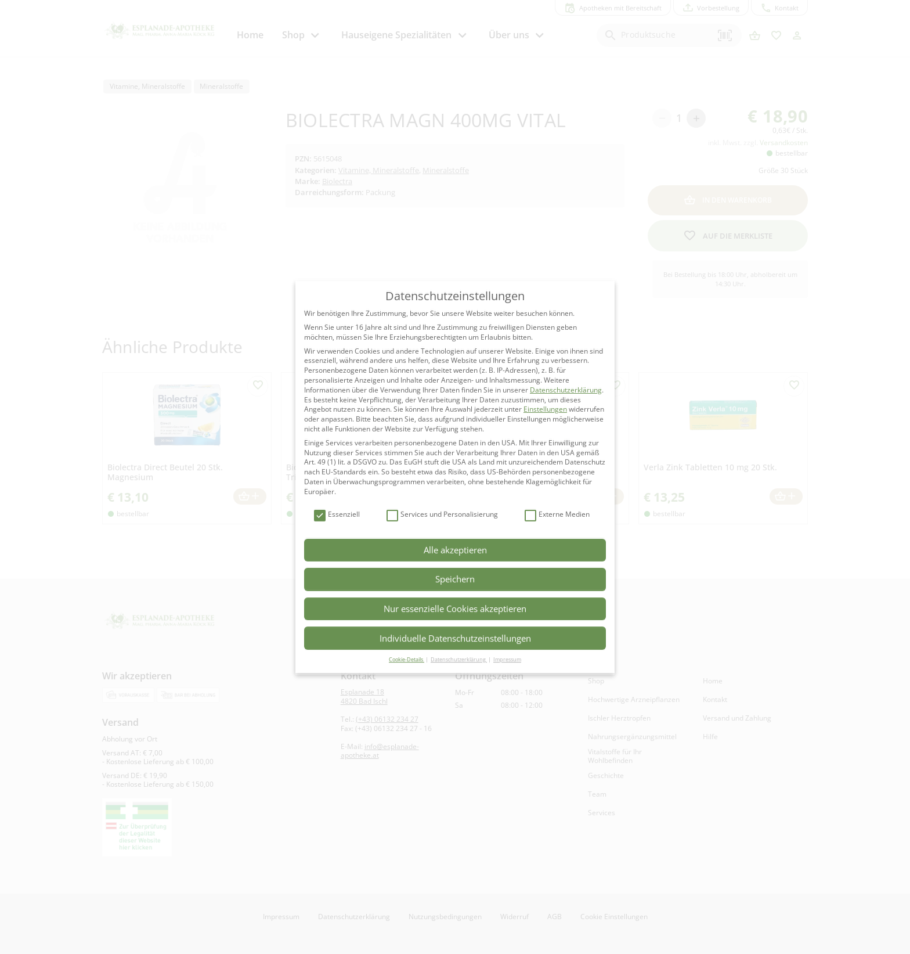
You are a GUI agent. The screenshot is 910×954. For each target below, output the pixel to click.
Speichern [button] (455, 579)
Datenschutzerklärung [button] (459, 659)
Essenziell (337, 515)
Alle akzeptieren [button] (455, 550)
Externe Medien (557, 515)
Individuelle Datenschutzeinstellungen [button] (455, 638)
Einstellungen (545, 409)
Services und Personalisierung (442, 515)
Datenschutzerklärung (566, 390)
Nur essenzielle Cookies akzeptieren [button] (455, 608)
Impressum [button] (507, 659)
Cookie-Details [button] (406, 659)
